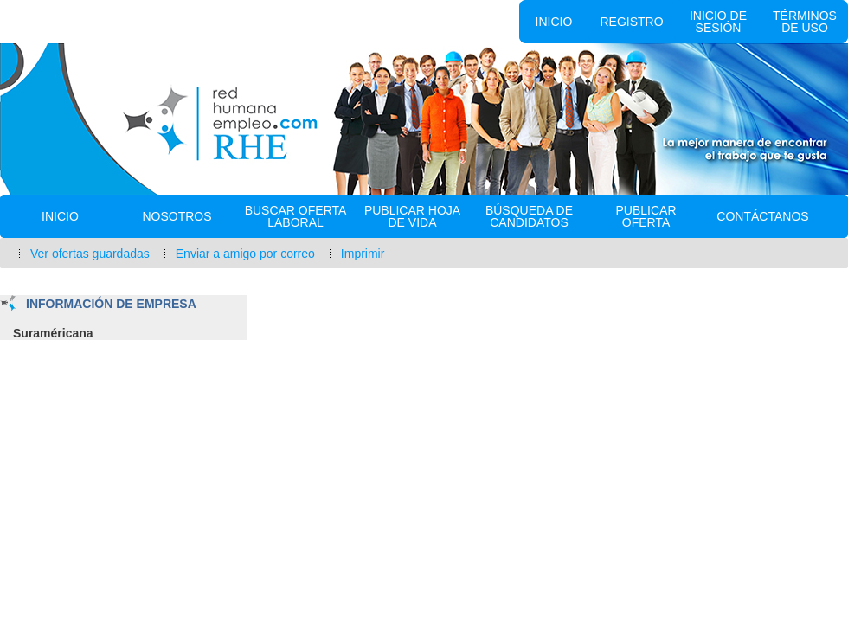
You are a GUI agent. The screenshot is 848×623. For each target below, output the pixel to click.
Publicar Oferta (645, 216)
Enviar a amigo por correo (245, 253)
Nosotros (176, 216)
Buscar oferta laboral (296, 216)
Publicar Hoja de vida (412, 216)
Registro (631, 22)
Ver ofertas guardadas (90, 253)
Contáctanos (762, 216)
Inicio (554, 22)
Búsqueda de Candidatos (529, 216)
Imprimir (363, 253)
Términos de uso (805, 22)
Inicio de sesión (718, 22)
